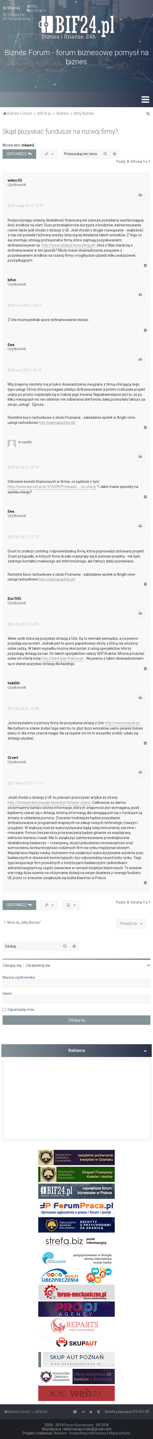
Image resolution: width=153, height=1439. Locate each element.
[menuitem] (32, 6)
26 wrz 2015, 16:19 (25, 370)
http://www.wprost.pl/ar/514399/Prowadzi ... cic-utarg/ (52, 487)
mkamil (28, 145)
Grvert (13, 758)
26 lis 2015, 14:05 (23, 624)
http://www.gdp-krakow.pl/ (62, 658)
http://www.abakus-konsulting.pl (68, 245)
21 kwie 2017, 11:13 (25, 783)
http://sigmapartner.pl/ (57, 423)
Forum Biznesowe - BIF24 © (86, 1425)
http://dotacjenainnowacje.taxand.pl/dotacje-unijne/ (50, 803)
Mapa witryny (119, 1433)
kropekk (25, 442)
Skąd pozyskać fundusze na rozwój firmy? (60, 131)
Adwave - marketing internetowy (80, 1433)
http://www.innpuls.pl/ (123, 723)
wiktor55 (15, 180)
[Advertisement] (76, 1099)
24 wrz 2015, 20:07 (25, 305)
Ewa (11, 345)
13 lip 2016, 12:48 (23, 709)
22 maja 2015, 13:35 (26, 206)
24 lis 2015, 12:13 (23, 537)
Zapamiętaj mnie (20, 1009)
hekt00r (14, 683)
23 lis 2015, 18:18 (23, 467)
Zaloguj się (12, 965)
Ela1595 (14, 599)
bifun (12, 280)
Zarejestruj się (38, 965)
